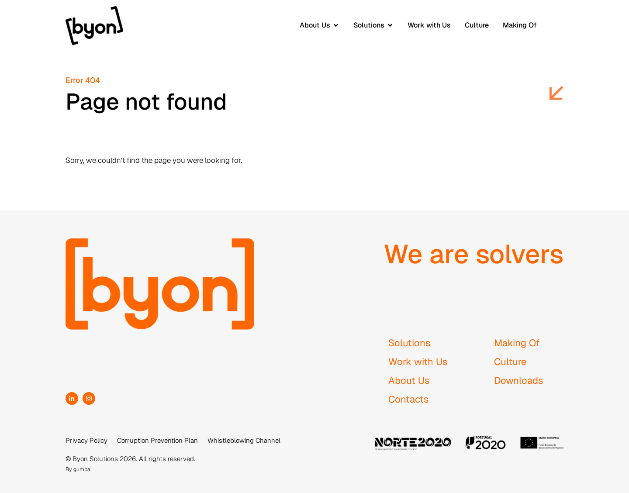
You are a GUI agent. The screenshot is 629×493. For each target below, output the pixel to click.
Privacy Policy (86, 440)
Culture (510, 361)
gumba (81, 469)
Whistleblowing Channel (243, 440)
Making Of (517, 343)
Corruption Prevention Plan (157, 440)
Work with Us (418, 361)
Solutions (409, 343)
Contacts (408, 399)
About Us (409, 380)
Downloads (518, 380)
